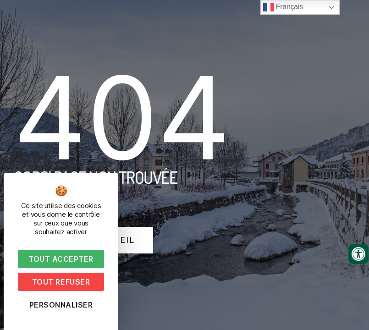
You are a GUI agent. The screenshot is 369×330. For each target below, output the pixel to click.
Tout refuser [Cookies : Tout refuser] (61, 281)
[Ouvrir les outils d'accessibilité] (358, 254)
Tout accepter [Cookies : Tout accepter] (61, 259)
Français (283, 7)
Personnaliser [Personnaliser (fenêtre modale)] (61, 304)
